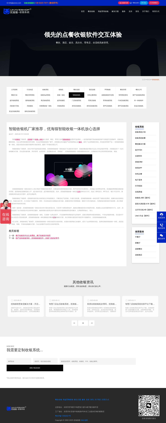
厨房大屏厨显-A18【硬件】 (145, 204)
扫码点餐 (138, 174)
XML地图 (84, 414)
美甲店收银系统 (123, 106)
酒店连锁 (92, 89)
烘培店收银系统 (92, 106)
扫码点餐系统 (92, 95)
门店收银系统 (76, 100)
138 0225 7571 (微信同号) (46, 3)
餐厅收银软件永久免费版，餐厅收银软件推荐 (33, 235)
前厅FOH (138, 150)
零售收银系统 (107, 100)
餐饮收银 (91, 11)
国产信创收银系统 (139, 95)
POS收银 (108, 89)
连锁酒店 (138, 255)
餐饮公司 (139, 89)
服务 (123, 11)
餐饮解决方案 (140, 144)
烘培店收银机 (76, 106)
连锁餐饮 (138, 249)
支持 (130, 11)
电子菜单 (138, 180)
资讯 (137, 11)
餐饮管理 (123, 89)
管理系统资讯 (123, 95)
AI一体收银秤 (138, 100)
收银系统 (45, 89)
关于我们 (145, 11)
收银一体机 (61, 95)
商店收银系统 (45, 100)
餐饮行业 (14, 95)
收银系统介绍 (140, 132)
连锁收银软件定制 (108, 95)
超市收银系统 (14, 100)
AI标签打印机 (14, 106)
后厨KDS (138, 156)
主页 (143, 79)
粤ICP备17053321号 (63, 410)
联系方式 (155, 11)
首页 (83, 11)
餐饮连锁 (76, 89)
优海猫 (30, 139)
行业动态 (30, 89)
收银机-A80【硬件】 (143, 198)
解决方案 (115, 11)
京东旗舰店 (154, 3)
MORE (83, 324)
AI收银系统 (61, 106)
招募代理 (124, 3)
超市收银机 (61, 100)
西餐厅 (137, 243)
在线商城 (138, 192)
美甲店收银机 (107, 106)
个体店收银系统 (123, 100)
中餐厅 (137, 237)
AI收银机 (30, 106)
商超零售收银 (103, 11)
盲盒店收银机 (138, 106)
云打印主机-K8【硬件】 (144, 210)
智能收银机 (155, 79)
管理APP (138, 168)
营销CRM (138, 162)
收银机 (61, 89)
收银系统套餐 (140, 138)
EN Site (143, 3)
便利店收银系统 (30, 111)
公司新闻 (14, 89)
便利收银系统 (29, 100)
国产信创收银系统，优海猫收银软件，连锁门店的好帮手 (37, 238)
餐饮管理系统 (29, 95)
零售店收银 (92, 100)
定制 (54, 217)
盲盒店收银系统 (14, 111)
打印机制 (138, 186)
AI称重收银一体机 (45, 106)
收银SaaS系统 (45, 95)
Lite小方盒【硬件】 (142, 216)
